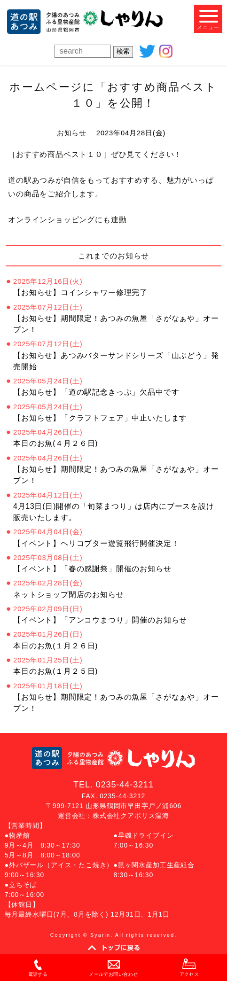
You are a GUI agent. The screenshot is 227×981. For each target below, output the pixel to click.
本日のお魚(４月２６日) (55, 443)
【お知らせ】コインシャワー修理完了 (80, 292)
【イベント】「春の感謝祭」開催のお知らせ (92, 569)
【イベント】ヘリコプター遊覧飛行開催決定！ (96, 543)
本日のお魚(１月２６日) (55, 646)
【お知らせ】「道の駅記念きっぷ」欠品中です (96, 392)
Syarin (100, 935)
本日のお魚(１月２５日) (55, 671)
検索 (123, 51)
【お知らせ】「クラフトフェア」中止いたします (100, 418)
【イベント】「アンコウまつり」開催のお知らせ (100, 620)
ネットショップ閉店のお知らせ (68, 595)
